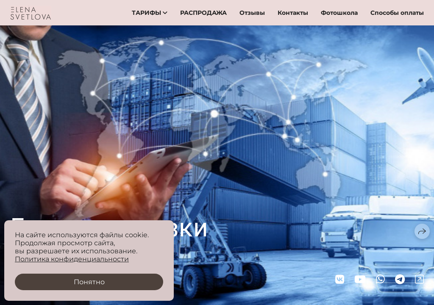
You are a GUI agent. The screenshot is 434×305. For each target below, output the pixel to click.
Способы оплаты (397, 13)
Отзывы (252, 13)
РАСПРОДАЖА (203, 13)
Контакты (293, 13)
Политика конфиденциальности (72, 259)
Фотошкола (339, 13)
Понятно (89, 282)
